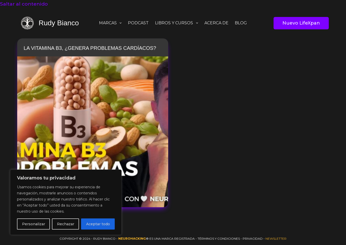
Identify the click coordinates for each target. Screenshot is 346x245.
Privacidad (253, 238)
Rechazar (65, 224)
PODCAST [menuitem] (138, 23)
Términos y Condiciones (219, 238)
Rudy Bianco (59, 23)
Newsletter (275, 238)
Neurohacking (132, 238)
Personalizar (33, 224)
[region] (66, 202)
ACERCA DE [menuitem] (216, 23)
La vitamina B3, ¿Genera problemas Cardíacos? (90, 48)
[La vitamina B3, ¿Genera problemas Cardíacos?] (92, 132)
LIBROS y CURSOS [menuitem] (177, 23)
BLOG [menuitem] (241, 23)
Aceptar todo (98, 224)
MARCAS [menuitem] (111, 23)
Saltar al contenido (24, 4)
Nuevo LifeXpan (301, 23)
